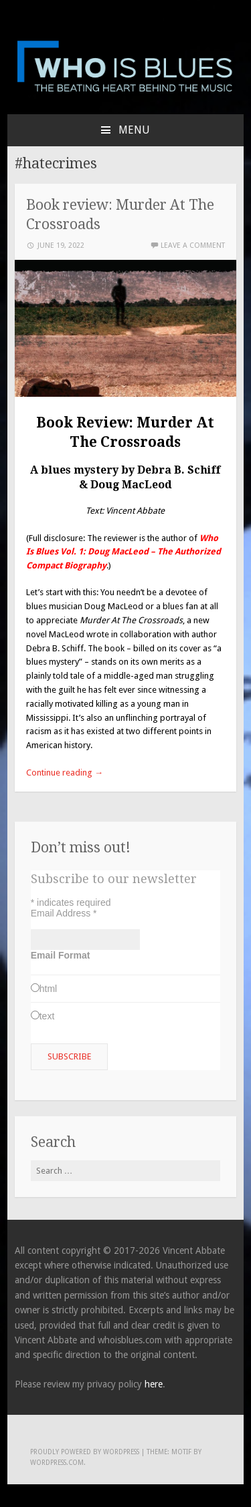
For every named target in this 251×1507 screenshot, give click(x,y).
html (48, 988)
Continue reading (64, 773)
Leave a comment (193, 245)
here (154, 1384)
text (47, 1016)
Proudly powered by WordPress (84, 1452)
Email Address (64, 913)
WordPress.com (57, 1462)
